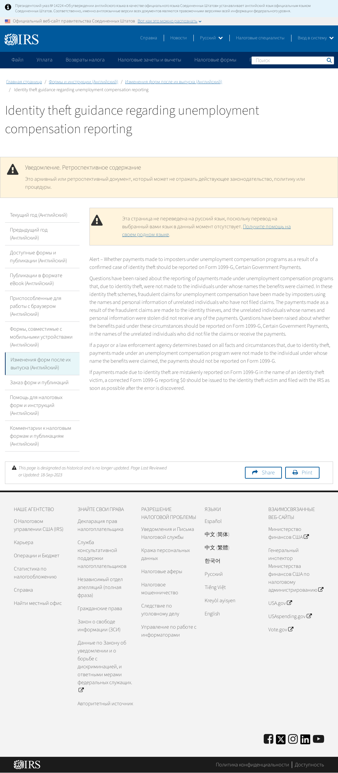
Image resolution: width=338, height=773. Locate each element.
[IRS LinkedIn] (305, 741)
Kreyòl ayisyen (220, 600)
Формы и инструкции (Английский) (83, 82)
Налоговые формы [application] (215, 59)
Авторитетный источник (105, 703)
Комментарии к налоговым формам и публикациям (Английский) (40, 436)
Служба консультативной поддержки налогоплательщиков (102, 554)
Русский (211, 38)
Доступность (309, 764)
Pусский (214, 574)
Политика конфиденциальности (252, 764)
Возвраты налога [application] (85, 59)
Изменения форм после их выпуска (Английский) (173, 82)
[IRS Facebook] (268, 739)
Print (307, 473)
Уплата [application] (44, 59)
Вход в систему (316, 38)
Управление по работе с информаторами (168, 631)
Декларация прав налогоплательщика (100, 525)
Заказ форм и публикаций (39, 382)
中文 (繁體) (217, 547)
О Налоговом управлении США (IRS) (38, 525)
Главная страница (24, 82)
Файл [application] (17, 59)
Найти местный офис (38, 603)
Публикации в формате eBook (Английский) (36, 279)
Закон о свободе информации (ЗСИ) (99, 625)
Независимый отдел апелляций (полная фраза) (100, 587)
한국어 (212, 561)
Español (213, 521)
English (212, 613)
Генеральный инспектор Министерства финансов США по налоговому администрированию (295, 570)
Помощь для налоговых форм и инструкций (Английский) (36, 405)
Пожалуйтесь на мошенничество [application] (287, 59)
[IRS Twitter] (281, 741)
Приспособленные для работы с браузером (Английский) (35, 306)
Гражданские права (100, 608)
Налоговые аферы (161, 571)
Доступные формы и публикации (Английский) (38, 256)
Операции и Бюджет (36, 555)
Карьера (23, 542)
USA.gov (280, 603)
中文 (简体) (217, 534)
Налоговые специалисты (260, 38)
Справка (148, 38)
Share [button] (268, 473)
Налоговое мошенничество (159, 588)
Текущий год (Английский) (38, 215)
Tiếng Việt (215, 587)
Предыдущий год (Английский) (29, 233)
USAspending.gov (290, 616)
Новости (178, 38)
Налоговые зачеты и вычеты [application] (149, 59)
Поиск (329, 60)
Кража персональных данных (165, 554)
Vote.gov (280, 629)
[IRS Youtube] (318, 739)
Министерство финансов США (288, 533)
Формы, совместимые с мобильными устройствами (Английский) (41, 337)
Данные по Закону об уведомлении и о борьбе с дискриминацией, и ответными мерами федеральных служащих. (105, 666)
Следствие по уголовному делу (160, 609)
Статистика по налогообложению (35, 572)
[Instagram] (293, 739)
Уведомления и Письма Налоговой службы (167, 533)
